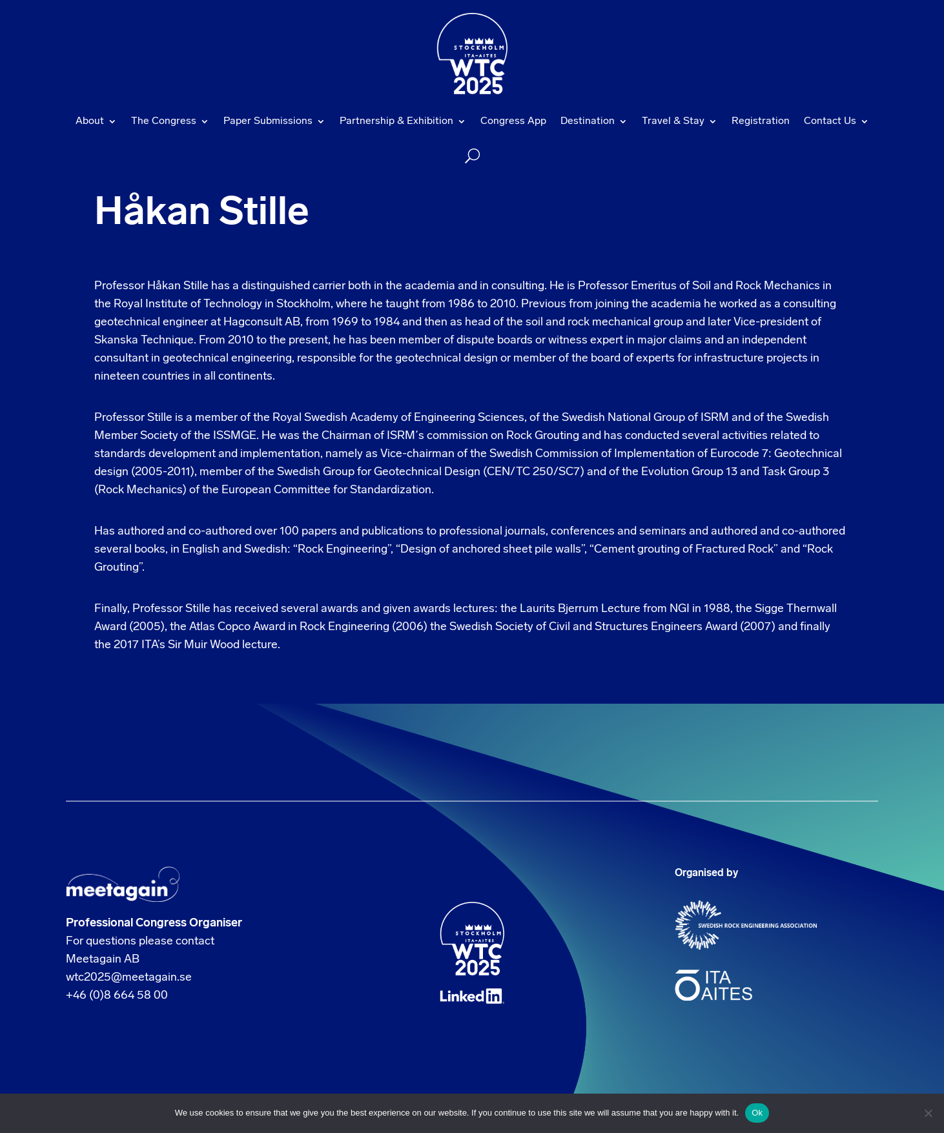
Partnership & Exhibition (396, 121)
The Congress (163, 121)
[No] (927, 1113)
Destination (587, 121)
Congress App (513, 121)
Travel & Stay (673, 121)
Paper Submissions (268, 121)
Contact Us (830, 121)
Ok (757, 1113)
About (90, 121)
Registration (761, 121)
